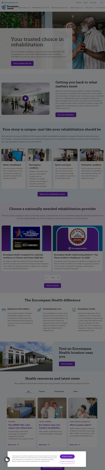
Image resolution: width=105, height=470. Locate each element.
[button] (7, 459)
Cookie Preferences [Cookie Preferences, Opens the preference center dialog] (67, 462)
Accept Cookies (67, 456)
